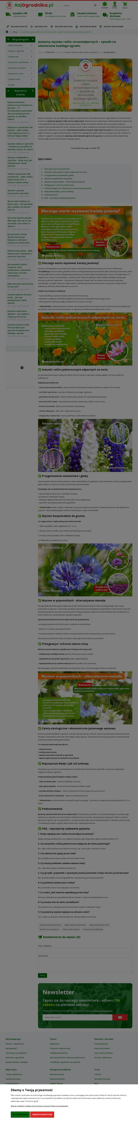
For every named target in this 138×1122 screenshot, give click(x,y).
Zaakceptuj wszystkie (42, 1114)
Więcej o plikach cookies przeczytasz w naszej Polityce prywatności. (39, 1106)
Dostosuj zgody (20, 1114)
